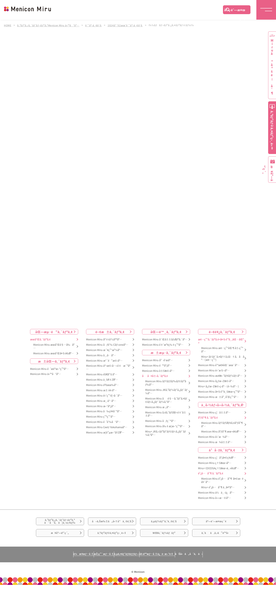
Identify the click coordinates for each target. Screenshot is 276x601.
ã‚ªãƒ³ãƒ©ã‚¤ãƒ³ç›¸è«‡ (112, 546)
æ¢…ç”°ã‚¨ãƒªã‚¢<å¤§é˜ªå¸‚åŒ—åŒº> (221, 341)
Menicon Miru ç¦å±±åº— (214, 412)
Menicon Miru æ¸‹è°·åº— (101, 401)
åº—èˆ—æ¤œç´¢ (234, 10)
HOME (7, 25)
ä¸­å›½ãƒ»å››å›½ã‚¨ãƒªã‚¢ (222, 404)
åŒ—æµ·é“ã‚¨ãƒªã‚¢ (54, 331)
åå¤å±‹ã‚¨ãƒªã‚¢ (155, 376)
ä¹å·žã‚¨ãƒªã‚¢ (222, 450)
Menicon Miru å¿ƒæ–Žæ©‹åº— (216, 381)
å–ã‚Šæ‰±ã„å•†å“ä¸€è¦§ (112, 526)
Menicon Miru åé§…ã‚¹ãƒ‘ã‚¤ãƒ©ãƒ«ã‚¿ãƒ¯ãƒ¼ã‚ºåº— (166, 400)
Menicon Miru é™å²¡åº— (157, 365)
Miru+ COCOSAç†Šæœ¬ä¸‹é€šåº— (218, 468)
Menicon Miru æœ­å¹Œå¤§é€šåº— (53, 353)
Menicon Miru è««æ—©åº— (214, 498)
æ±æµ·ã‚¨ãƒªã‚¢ (166, 352)
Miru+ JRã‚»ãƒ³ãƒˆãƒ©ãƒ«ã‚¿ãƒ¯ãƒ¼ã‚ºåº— (165, 433)
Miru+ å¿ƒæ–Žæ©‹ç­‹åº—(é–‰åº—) (218, 386)
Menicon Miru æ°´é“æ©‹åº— (104, 360)
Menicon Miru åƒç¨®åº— (160, 421)
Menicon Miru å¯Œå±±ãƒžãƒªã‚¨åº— (164, 339)
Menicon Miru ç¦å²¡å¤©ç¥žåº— (217, 457)
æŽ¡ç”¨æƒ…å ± (84, 570)
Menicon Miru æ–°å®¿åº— (101, 406)
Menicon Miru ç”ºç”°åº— (101, 417)
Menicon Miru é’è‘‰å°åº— (103, 422)
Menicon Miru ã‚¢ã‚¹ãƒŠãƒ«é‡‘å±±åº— (165, 414)
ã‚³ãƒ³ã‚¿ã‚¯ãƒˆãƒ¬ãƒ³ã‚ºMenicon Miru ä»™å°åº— (49, 25)
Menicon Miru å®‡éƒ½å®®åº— (104, 339)
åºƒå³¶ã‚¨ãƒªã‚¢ (208, 418)
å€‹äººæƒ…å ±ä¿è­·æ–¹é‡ (174, 570)
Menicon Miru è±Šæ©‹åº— (158, 371)
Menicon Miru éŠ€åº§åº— (101, 374)
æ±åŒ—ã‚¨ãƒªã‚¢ (54, 361)
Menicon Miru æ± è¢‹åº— (101, 390)
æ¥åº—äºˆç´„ (60, 546)
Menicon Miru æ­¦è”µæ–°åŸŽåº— (105, 432)
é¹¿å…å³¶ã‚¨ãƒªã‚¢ (210, 473)
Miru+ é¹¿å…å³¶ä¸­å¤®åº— (218, 487)
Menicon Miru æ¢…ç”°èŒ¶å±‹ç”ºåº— (222, 349)
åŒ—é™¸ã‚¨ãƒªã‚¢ (165, 331)
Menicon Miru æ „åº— (158, 407)
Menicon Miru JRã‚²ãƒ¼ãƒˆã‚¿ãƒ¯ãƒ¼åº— (166, 391)
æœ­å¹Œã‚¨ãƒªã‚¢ (40, 339)
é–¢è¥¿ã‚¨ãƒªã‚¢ (222, 331)
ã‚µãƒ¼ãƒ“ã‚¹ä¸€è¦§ (164, 524)
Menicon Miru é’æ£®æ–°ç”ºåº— (49, 369)
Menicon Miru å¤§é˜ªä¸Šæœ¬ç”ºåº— (220, 391)
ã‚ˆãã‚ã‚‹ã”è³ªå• (216, 546)
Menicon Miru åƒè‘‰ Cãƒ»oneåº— (107, 344)
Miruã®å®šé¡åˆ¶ (272, 67)
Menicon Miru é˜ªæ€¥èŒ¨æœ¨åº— (219, 365)
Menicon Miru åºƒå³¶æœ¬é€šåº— (221, 431)
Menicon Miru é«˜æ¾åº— (214, 437)
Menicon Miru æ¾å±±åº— (215, 442)
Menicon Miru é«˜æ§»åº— (214, 370)
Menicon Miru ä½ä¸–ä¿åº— (216, 492)
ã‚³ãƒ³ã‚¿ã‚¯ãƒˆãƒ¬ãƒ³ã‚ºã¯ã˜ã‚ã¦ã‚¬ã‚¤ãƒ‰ (59, 524)
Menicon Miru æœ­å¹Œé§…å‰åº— (53, 346)
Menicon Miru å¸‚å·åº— (101, 355)
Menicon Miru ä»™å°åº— (45, 374)
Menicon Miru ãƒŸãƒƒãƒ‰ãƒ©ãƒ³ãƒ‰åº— (165, 383)
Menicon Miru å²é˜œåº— (157, 360)
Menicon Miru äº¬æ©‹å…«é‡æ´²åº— (108, 367)
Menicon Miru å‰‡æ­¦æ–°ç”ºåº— (165, 426)
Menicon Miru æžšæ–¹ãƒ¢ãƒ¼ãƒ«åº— (220, 375)
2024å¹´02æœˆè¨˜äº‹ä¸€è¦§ (128, 25)
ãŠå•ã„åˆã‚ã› (225, 570)
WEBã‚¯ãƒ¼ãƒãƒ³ (164, 546)
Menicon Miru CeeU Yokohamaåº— (106, 427)
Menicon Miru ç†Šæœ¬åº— (214, 463)
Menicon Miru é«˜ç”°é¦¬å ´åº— (104, 395)
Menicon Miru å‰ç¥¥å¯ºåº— (104, 411)
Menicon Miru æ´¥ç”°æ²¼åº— (104, 350)
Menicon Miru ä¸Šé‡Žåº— (102, 379)
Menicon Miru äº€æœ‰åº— (102, 385)
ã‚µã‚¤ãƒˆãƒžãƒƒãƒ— (125, 570)
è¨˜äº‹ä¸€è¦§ (95, 25)
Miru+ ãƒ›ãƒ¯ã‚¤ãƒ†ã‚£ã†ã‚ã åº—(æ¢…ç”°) (222, 358)
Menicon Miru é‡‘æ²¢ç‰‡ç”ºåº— (162, 344)
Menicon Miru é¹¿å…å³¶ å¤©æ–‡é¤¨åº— (222, 480)
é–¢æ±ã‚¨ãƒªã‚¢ (110, 331)
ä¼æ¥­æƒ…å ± (47, 570)
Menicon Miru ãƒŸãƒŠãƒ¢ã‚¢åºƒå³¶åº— (222, 424)
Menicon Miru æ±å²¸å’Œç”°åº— (218, 397)
